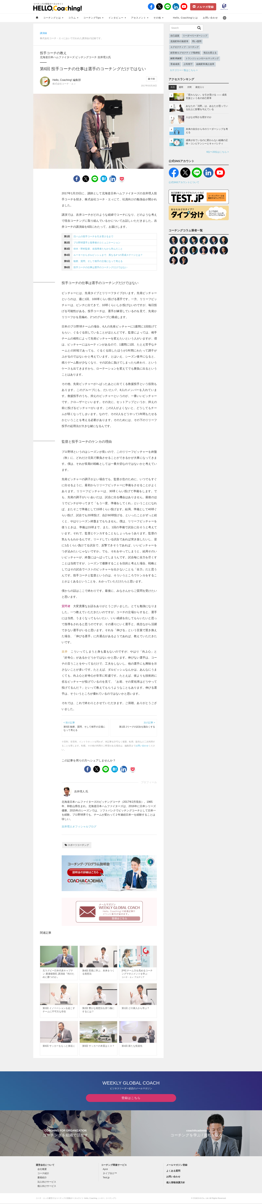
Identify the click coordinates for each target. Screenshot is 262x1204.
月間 (189, 87)
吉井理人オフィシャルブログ (79, 826)
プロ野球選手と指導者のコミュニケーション (97, 242)
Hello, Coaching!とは (185, 17)
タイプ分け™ (110, 1174)
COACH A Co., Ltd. (201, 1199)
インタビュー (117, 17)
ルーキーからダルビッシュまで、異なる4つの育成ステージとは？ (108, 255)
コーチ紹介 (43, 1174)
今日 (172, 87)
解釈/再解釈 (176, 58)
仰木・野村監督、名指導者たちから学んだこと (98, 248)
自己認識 (174, 36)
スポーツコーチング (77, 845)
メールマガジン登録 (176, 1165)
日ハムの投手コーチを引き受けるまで (93, 236)
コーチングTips (93, 17)
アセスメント (140, 17)
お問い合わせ (210, 17)
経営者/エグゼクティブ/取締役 (185, 53)
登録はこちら (131, 1098)
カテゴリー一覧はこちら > (184, 70)
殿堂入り (199, 87)
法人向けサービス (46, 1182)
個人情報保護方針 (175, 1183)
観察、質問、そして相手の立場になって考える (98, 261)
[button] (224, 18)
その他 (158, 17)
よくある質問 (173, 1171)
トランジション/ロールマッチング (202, 58)
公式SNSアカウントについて (184, 182)
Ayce (105, 1169)
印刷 (151, 79)
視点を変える (210, 53)
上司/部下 (188, 64)
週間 (181, 87)
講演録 (43, 33)
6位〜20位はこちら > (218, 152)
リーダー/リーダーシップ (195, 36)
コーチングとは (53, 17)
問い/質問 (197, 41)
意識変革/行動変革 (179, 41)
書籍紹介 (42, 1178)
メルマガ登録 (203, 6)
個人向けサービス (46, 1186)
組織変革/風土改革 (205, 64)
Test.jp (106, 1178)
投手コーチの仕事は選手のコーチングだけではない (100, 267)
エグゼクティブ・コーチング (184, 47)
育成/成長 (175, 64)
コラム (73, 17)
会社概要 (42, 1169)
